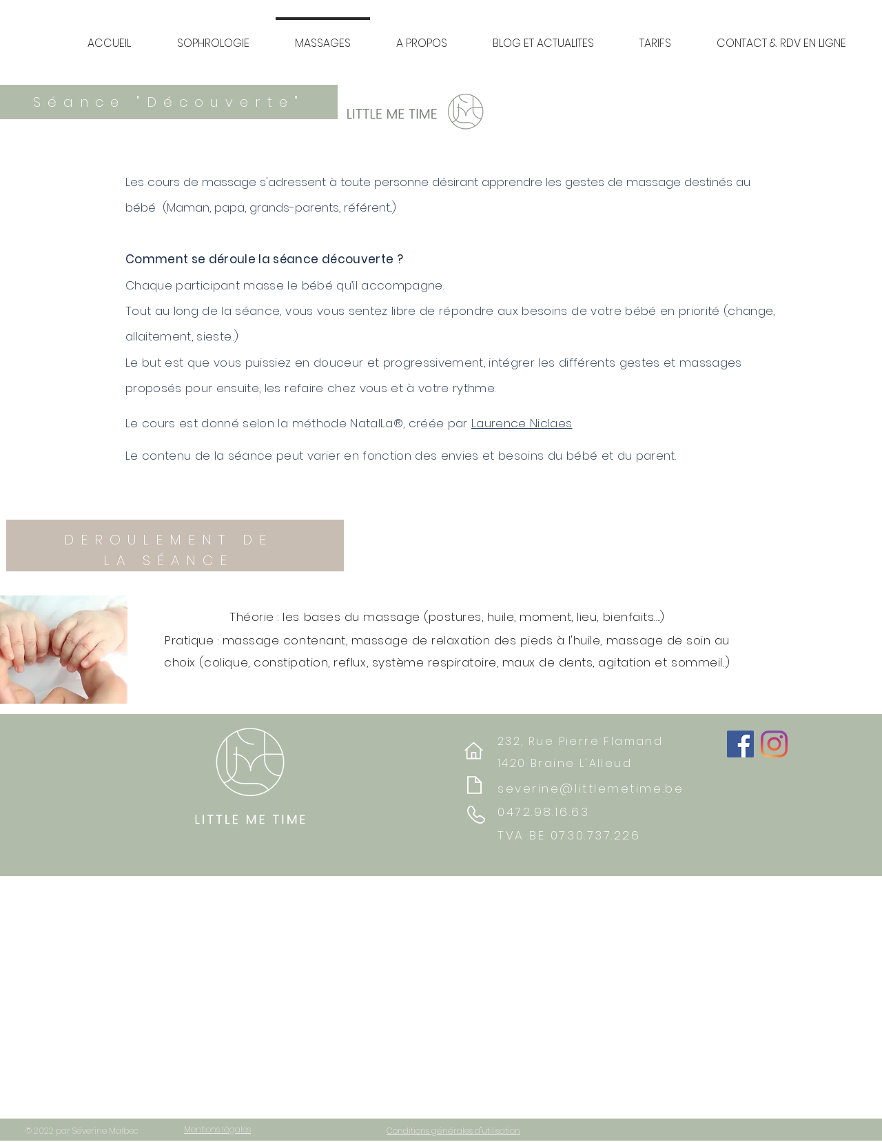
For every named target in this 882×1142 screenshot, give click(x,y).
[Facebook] (740, 744)
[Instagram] (774, 744)
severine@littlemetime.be (591, 788)
